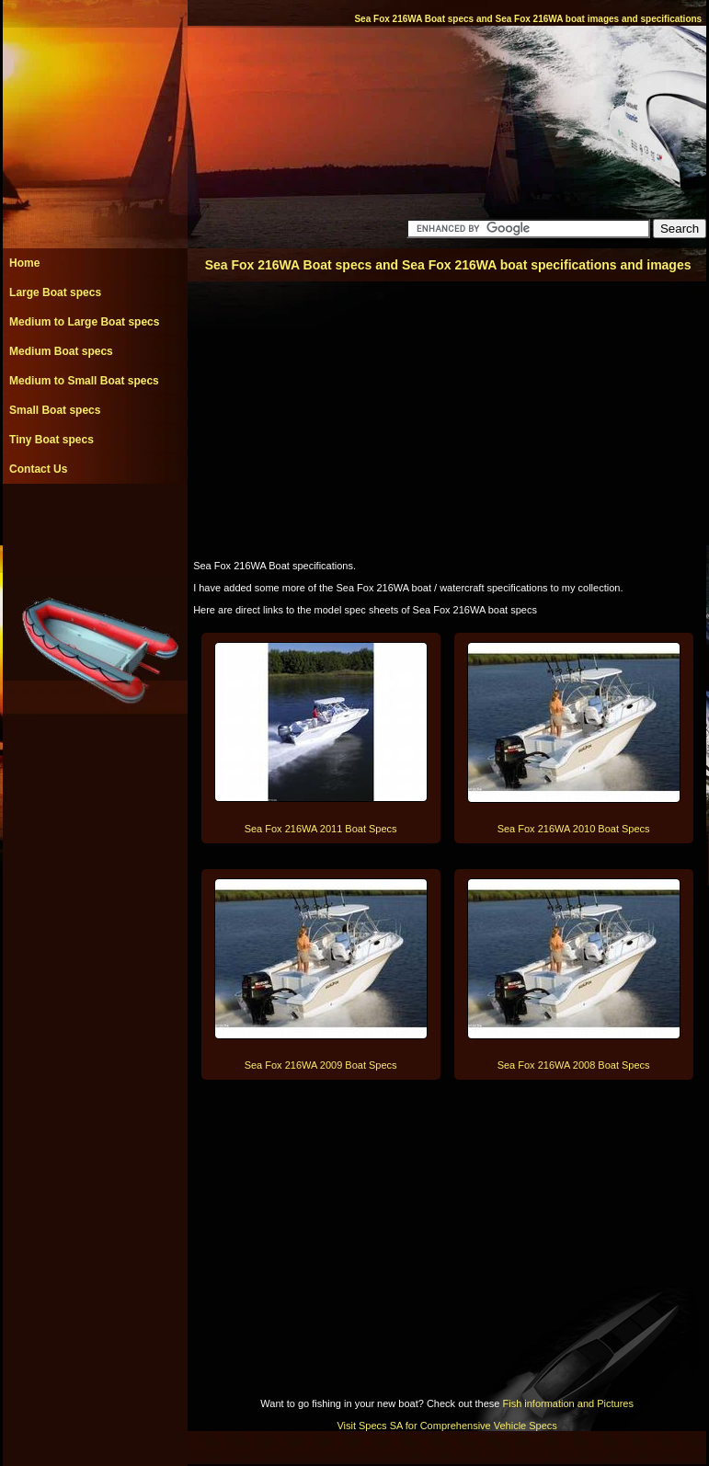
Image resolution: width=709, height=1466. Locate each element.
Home (24, 263)
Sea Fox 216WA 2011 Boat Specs (321, 828)
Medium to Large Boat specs (84, 321)
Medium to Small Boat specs (84, 380)
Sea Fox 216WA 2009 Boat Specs (321, 1065)
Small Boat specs (54, 410)
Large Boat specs (55, 292)
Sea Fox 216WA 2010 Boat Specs (573, 828)
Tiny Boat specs (51, 439)
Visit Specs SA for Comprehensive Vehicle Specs (446, 1425)
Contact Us (38, 469)
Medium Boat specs (61, 351)
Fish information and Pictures (567, 1403)
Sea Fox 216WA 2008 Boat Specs (573, 1065)
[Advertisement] (95, 525)
